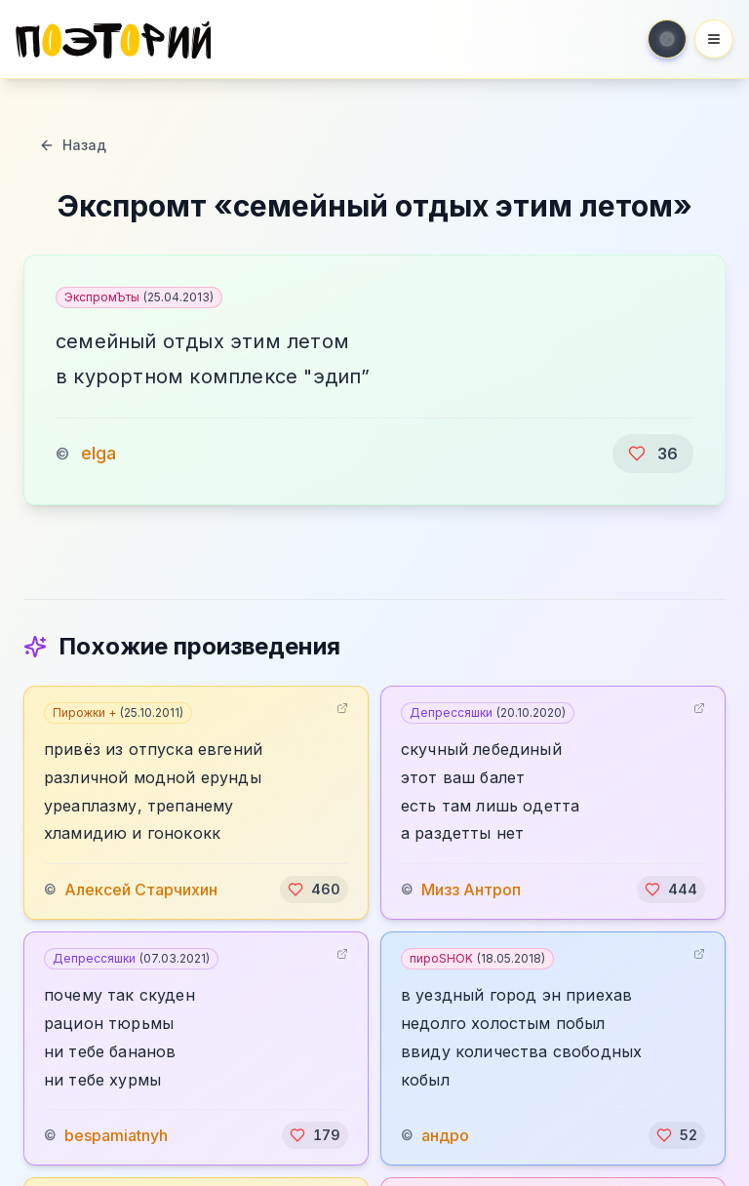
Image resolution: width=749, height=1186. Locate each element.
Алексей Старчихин (140, 889)
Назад (72, 145)
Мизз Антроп (471, 889)
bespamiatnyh (116, 1135)
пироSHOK (477, 958)
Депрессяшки (488, 712)
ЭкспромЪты (139, 297)
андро (445, 1135)
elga (98, 453)
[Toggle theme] (667, 39)
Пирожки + (118, 712)
